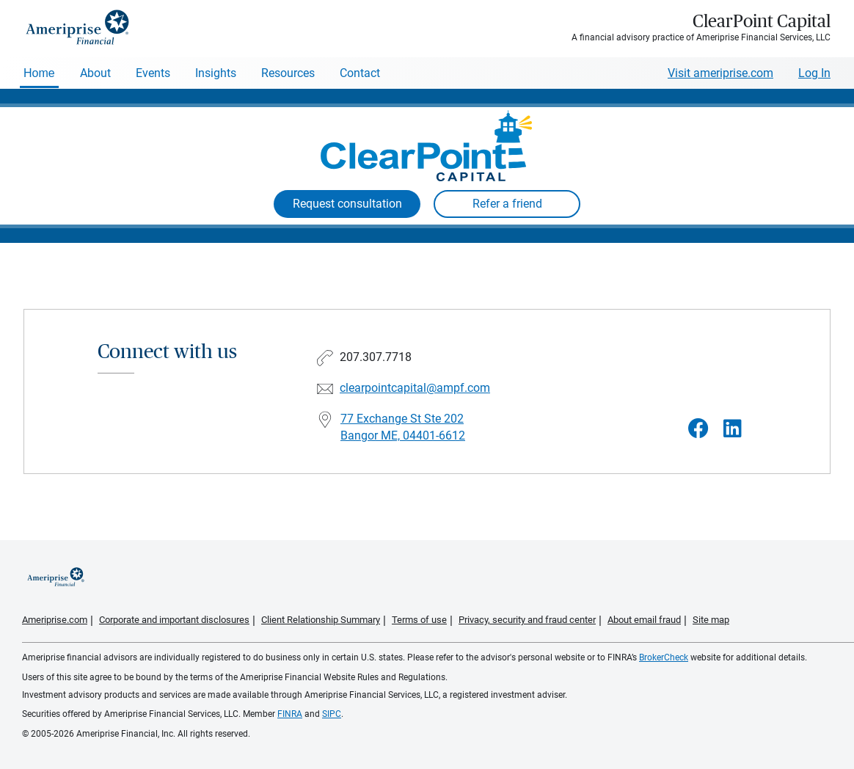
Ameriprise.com (54, 619)
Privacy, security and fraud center (527, 619)
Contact (360, 73)
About (95, 73)
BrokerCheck (663, 657)
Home (39, 73)
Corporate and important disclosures (174, 619)
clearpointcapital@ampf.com (415, 388)
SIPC (331, 714)
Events (153, 73)
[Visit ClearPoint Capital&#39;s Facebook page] (698, 429)
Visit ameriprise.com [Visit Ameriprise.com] (720, 73)
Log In (814, 73)
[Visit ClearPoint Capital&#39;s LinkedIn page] (732, 429)
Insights (215, 73)
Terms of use (419, 619)
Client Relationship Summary (320, 619)
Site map (711, 619)
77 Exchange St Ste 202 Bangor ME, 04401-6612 (402, 427)
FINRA (289, 714)
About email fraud (644, 619)
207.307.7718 (376, 357)
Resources (288, 73)
